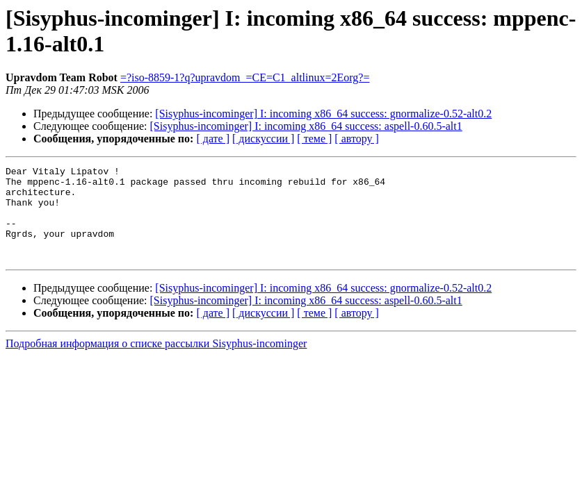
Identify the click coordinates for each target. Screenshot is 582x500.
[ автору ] (356, 138)
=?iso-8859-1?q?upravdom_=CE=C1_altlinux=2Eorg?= (245, 77)
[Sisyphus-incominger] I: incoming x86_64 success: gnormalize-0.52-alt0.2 (323, 113)
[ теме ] (314, 138)
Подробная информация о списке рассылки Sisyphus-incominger (156, 362)
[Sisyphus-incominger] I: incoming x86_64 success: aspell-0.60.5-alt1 (306, 126)
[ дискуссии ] (263, 138)
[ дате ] (212, 138)
